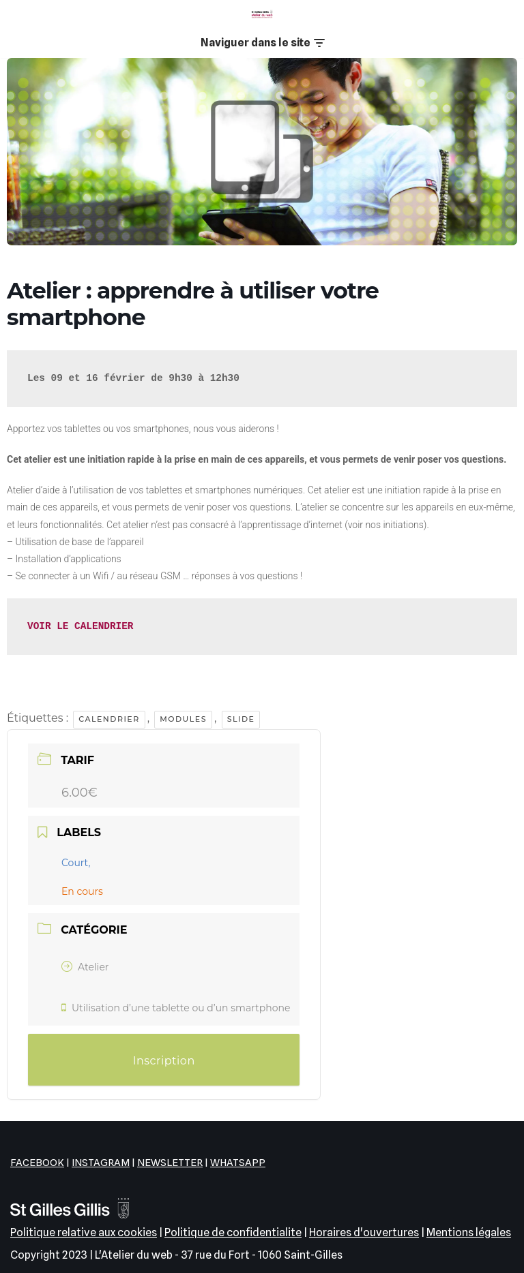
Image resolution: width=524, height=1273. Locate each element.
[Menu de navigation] (262, 43)
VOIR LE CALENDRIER (80, 626)
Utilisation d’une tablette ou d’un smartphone (175, 1008)
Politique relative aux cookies (83, 1232)
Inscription (164, 1060)
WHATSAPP (237, 1162)
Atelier (84, 967)
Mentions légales (468, 1232)
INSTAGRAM (101, 1162)
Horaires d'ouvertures (364, 1232)
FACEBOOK (37, 1162)
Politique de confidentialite (233, 1232)
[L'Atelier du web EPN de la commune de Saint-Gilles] (262, 14)
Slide (241, 719)
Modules (183, 719)
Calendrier (108, 719)
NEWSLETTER (170, 1162)
